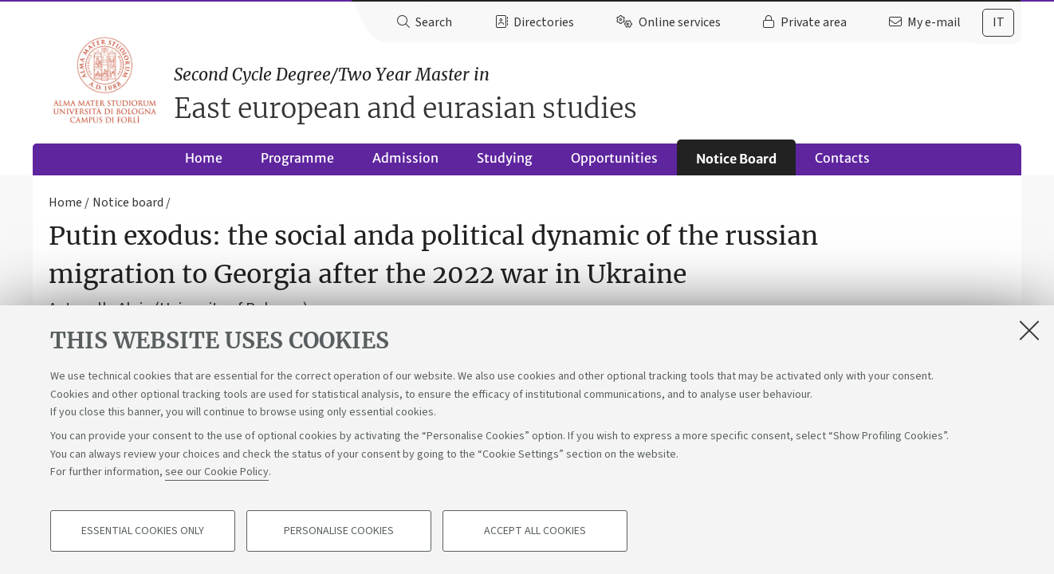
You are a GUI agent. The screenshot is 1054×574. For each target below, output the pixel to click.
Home (203, 158)
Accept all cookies (535, 531)
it (999, 22)
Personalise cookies (339, 531)
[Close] (1029, 330)
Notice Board (736, 159)
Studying (505, 158)
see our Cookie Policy (217, 472)
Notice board (127, 202)
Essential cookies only (142, 531)
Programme (297, 158)
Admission (405, 158)
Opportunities (614, 158)
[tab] (998, 23)
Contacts (842, 158)
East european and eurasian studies (597, 93)
